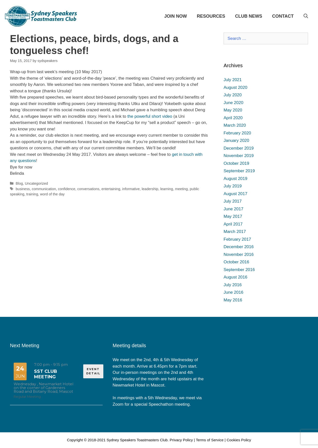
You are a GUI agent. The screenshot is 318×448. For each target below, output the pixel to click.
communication (44, 189)
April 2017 (233, 224)
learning (166, 189)
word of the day (52, 194)
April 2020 (233, 117)
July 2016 (233, 284)
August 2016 (235, 277)
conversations (88, 189)
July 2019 (233, 186)
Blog (19, 183)
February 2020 (237, 133)
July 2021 (233, 79)
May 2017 (233, 216)
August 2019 (235, 178)
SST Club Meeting (45, 374)
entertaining (110, 189)
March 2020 (235, 125)
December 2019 (239, 148)
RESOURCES (211, 16)
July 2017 (233, 201)
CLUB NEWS (248, 16)
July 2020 (233, 95)
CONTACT (283, 16)
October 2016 (236, 262)
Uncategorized (36, 183)
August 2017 (235, 193)
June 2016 (233, 292)
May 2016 (233, 300)
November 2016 (239, 254)
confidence (66, 189)
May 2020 (233, 110)
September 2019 (239, 170)
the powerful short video (149, 116)
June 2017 (233, 209)
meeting (181, 189)
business (23, 189)
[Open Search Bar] (306, 16)
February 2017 (237, 239)
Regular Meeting (27, 396)
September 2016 (239, 269)
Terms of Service (210, 440)
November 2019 (239, 155)
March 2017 (235, 231)
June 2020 (233, 102)
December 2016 (239, 246)
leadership (150, 189)
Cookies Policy (239, 440)
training (32, 194)
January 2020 (236, 140)
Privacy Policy (181, 440)
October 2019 (236, 163)
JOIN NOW (175, 16)
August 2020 (235, 87)
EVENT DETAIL (93, 371)
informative (131, 189)
